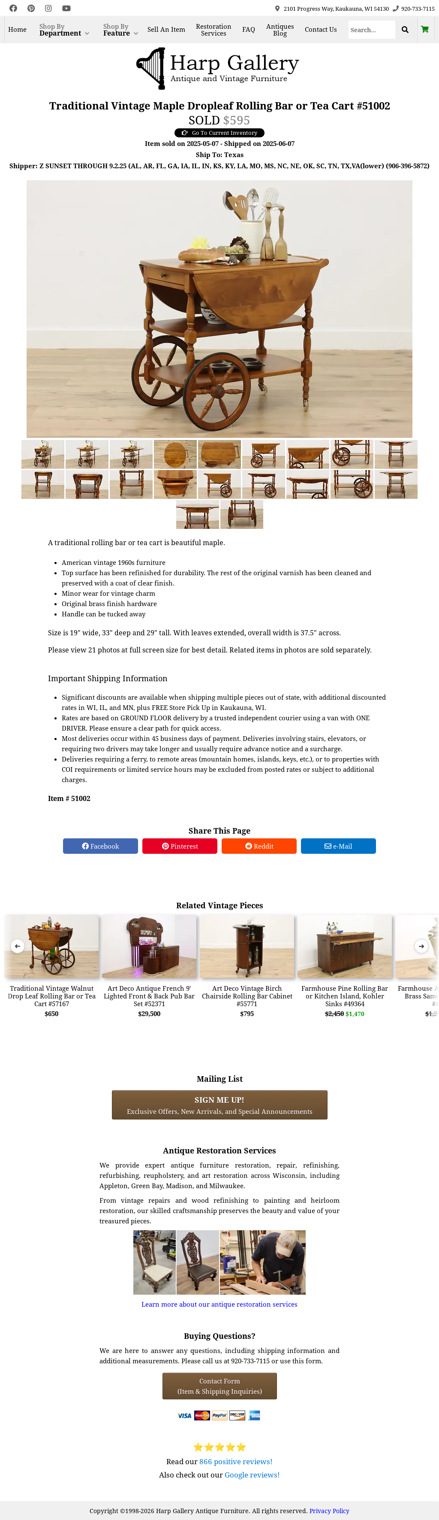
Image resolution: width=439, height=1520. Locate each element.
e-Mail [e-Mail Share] (338, 846)
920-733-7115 (418, 8)
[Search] (372, 30)
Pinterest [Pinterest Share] (180, 846)
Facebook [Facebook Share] (100, 846)
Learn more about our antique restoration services (219, 1304)
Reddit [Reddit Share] (259, 846)
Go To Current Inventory (219, 133)
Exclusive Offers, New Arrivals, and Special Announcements (220, 1105)
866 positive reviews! (236, 1461)
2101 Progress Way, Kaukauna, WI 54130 (336, 8)
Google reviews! (252, 1475)
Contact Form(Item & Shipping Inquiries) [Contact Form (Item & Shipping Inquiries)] (219, 1386)
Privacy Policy (329, 1511)
